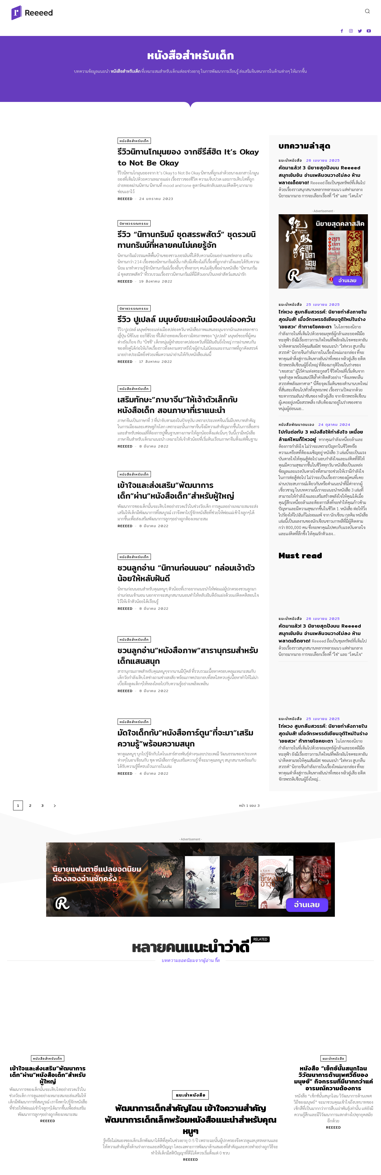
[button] (367, 11)
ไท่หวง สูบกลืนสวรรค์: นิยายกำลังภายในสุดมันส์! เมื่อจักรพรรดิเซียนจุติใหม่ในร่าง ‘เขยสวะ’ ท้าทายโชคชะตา (323, 318)
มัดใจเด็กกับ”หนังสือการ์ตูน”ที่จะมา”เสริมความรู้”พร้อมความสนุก (187, 738)
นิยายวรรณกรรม (134, 223)
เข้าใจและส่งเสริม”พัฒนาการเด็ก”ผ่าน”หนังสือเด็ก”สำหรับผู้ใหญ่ (177, 491)
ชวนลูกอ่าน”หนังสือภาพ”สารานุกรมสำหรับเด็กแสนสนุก (178, 655)
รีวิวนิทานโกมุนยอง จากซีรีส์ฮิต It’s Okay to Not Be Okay (178, 157)
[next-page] (55, 805)
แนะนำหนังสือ (290, 160)
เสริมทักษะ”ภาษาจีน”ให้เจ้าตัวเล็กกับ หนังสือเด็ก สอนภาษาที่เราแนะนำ (179, 405)
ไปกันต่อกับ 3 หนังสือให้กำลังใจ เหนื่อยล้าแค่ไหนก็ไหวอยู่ (322, 433)
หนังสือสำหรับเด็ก (134, 141)
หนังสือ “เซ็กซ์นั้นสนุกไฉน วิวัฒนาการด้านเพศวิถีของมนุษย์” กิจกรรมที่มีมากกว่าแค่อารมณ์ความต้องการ (333, 1078)
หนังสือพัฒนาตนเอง (296, 423)
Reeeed (125, 199)
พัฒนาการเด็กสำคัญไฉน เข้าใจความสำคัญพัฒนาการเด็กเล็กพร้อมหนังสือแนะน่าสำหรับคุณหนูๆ (190, 1119)
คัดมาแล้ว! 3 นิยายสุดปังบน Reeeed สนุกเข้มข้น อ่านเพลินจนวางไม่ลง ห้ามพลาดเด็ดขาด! (323, 174)
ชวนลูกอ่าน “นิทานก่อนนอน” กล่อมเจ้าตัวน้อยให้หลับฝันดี (188, 573)
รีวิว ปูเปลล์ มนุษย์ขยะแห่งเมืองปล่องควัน (188, 319)
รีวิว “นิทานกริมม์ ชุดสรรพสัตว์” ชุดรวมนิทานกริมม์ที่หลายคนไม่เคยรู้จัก (188, 240)
